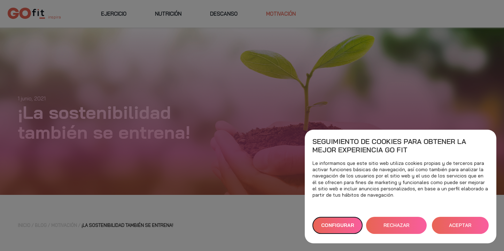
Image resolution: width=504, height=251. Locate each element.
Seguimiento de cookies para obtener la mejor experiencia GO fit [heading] (389, 145)
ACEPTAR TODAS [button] (460, 228)
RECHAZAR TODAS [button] (396, 228)
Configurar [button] (337, 225)
